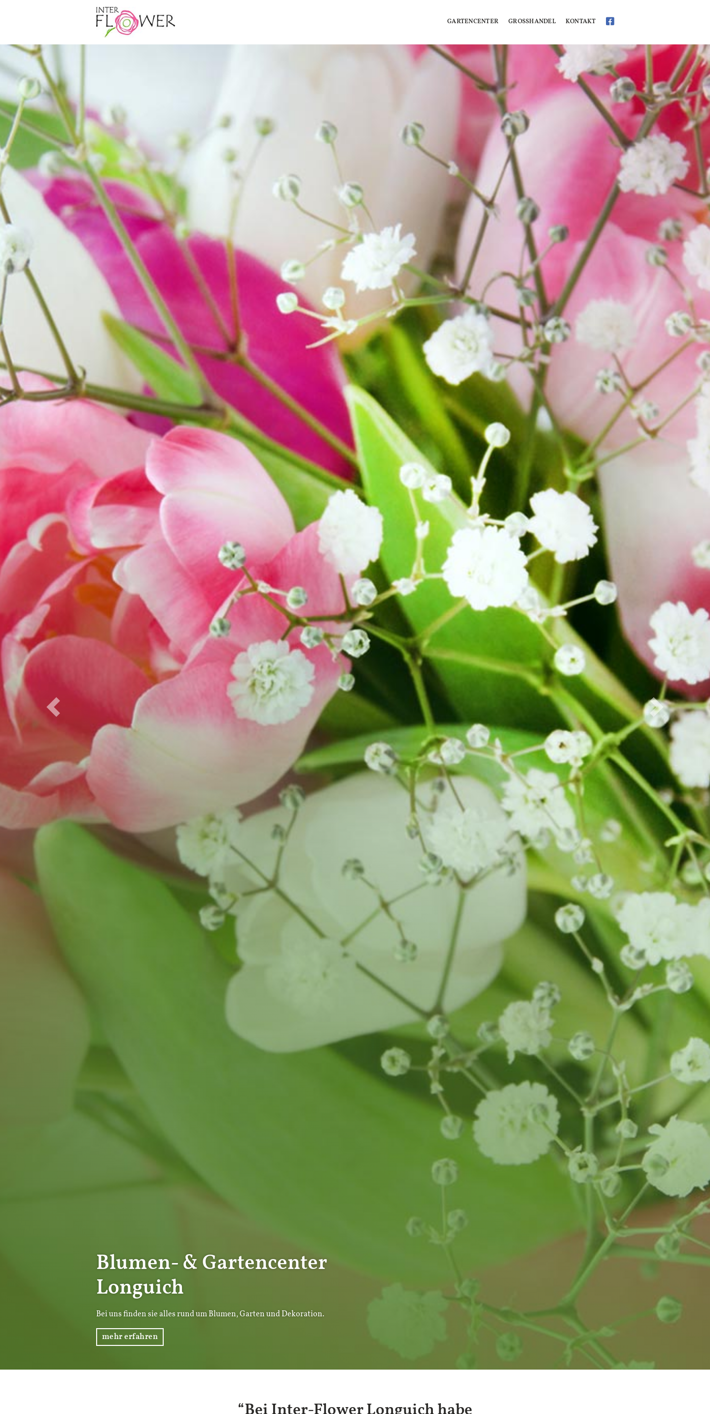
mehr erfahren (130, 1337)
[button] (53, 707)
